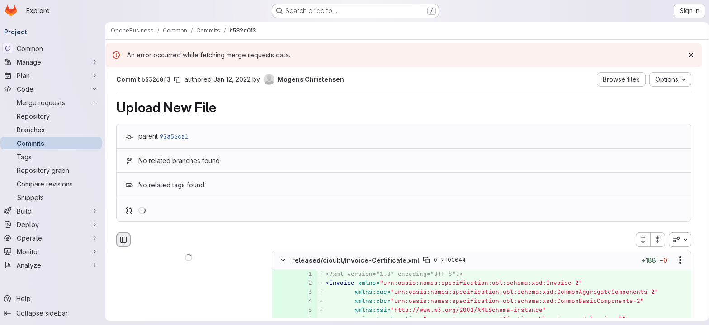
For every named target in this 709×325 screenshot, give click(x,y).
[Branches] (54, 129)
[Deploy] (54, 224)
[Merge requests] (54, 102)
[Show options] (680, 260)
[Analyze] (54, 265)
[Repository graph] (54, 170)
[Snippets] (54, 197)
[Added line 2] (304, 283)
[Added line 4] (304, 301)
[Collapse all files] (658, 239)
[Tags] (54, 156)
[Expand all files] (643, 239)
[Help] (54, 298)
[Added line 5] (304, 310)
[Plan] (54, 75)
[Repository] (54, 116)
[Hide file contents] (283, 260)
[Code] (54, 89)
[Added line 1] (304, 274)
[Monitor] (54, 251)
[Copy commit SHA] (177, 79)
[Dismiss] (687, 55)
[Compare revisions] (54, 183)
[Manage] (54, 62)
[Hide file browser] (123, 239)
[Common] (54, 48)
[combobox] (680, 239)
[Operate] (54, 238)
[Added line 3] (304, 292)
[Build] (54, 210)
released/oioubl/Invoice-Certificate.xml (355, 260)
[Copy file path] (426, 260)
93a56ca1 (174, 136)
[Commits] (54, 143)
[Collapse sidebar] (54, 313)
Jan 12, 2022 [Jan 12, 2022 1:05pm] (232, 79)
